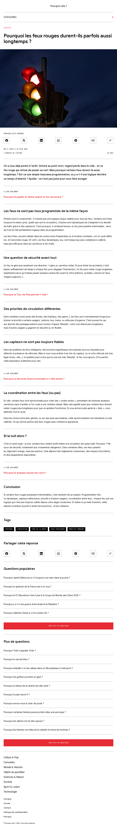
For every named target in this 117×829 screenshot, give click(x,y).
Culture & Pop (11, 757)
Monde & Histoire (13, 767)
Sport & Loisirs (12, 786)
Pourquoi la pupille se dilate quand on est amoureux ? (33, 197)
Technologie (10, 791)
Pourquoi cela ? (58, 6)
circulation (22, 529)
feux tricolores (58, 529)
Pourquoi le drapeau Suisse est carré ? (25, 472)
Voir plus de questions (58, 626)
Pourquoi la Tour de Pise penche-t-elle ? (26, 294)
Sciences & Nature (14, 777)
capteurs (8, 529)
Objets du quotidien (14, 772)
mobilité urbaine (76, 529)
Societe (7, 28)
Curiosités (9, 762)
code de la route (39, 529)
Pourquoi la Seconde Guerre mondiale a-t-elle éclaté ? (34, 378)
